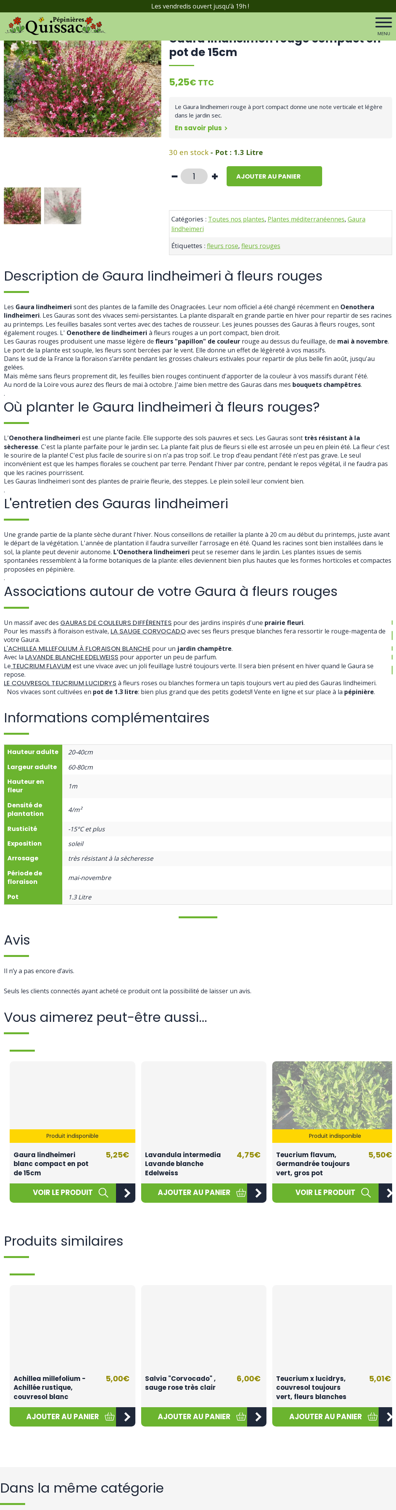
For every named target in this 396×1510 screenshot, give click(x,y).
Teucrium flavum (44, 666)
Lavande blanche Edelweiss (75, 657)
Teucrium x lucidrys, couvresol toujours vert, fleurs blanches (311, 1387)
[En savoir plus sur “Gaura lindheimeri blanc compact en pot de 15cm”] (63, 1193)
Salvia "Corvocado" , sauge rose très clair (180, 1383)
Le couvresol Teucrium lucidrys (65, 683)
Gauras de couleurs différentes (121, 622)
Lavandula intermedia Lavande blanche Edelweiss (183, 1164)
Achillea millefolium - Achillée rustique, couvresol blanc (49, 1387)
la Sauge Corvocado (151, 631)
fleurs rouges (260, 246)
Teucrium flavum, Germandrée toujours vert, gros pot (313, 1164)
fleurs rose (222, 246)
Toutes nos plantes (236, 219)
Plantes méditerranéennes (306, 219)
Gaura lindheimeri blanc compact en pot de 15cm (51, 1164)
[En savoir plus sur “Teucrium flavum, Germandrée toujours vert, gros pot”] (325, 1193)
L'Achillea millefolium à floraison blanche (83, 648)
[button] (194, 1193)
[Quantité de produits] (194, 176)
